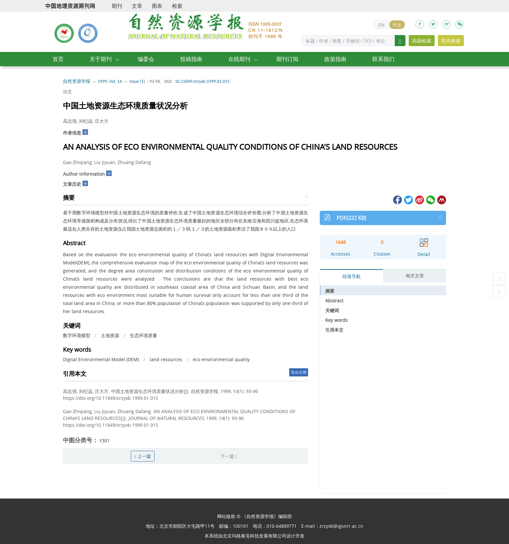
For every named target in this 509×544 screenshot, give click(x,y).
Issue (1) (137, 81)
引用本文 (334, 330)
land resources (166, 359)
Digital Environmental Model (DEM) (101, 359)
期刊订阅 (287, 59)
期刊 (117, 5)
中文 (397, 25)
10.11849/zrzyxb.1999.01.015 (202, 81)
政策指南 (335, 59)
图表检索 (451, 40)
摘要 (329, 291)
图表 (157, 5)
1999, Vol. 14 (110, 81)
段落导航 (351, 276)
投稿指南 (191, 59)
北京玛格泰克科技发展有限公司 (254, 536)
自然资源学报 (76, 81)
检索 (177, 5)
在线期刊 (239, 59)
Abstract (334, 300)
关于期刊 (101, 59)
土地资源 (110, 335)
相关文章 (415, 275)
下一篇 (228, 456)
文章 (137, 5)
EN (382, 25)
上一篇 (142, 456)
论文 (67, 91)
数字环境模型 (76, 335)
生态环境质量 (143, 335)
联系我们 (383, 59)
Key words (336, 320)
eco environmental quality (221, 359)
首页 (58, 59)
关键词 (332, 310)
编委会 (146, 59)
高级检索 (421, 40)
